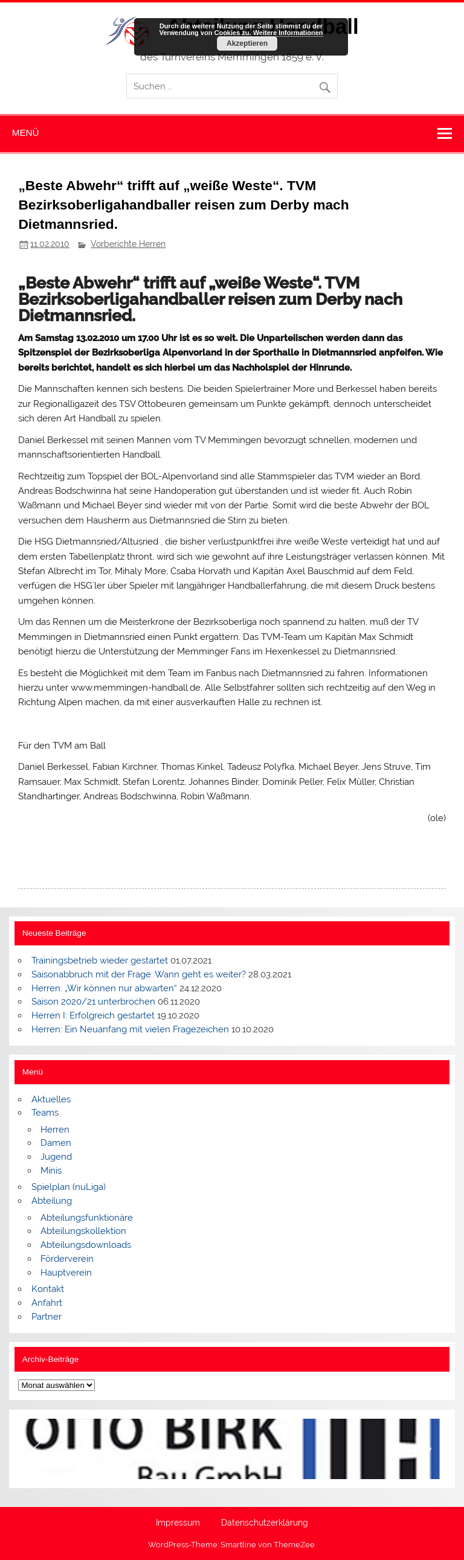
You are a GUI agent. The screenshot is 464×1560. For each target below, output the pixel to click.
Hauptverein (66, 1272)
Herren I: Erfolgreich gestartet (93, 1015)
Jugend (56, 1156)
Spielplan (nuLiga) (68, 1186)
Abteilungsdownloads (85, 1244)
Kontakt (47, 1288)
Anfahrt (46, 1302)
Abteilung (51, 1200)
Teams (45, 1112)
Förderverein (67, 1258)
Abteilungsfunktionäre (86, 1217)
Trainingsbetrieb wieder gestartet (99, 960)
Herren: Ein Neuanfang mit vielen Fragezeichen (130, 1029)
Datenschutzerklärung (264, 1523)
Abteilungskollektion (83, 1231)
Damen (55, 1142)
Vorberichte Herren (128, 244)
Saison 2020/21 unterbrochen (93, 1001)
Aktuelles (51, 1099)
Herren (54, 1129)
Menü (25, 132)
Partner (46, 1316)
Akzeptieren (247, 43)
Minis (51, 1170)
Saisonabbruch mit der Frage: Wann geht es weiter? (138, 974)
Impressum (178, 1523)
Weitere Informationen (288, 32)
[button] (37, 1449)
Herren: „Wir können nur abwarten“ (104, 988)
